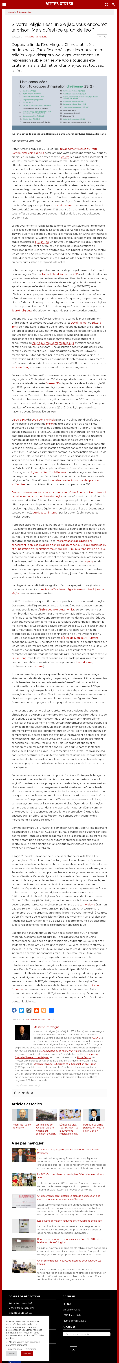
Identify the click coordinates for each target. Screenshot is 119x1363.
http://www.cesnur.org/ (27, 1085)
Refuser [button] (11, 1353)
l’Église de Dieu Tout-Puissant (48, 472)
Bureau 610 (52, 383)
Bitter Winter (59, 4)
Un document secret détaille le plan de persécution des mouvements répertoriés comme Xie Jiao (68, 1198)
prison (50, 423)
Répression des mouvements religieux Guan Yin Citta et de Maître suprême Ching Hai (70, 1242)
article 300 (20, 419)
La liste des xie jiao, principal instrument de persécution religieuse (68, 1151)
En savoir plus (14, 1349)
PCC (75, 274)
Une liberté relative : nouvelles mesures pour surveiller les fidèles (69, 1264)
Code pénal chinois (43, 419)
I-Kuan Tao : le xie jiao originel (21, 1126)
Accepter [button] (27, 1353)
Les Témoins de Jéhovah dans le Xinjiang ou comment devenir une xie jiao (45, 1129)
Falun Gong (19, 658)
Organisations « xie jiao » (40, 1019)
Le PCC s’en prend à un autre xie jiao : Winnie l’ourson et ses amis (70, 1176)
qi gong (88, 561)
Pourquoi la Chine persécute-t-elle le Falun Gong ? (93, 1127)
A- (105, 36)
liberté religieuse (22, 310)
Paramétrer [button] (30, 1349)
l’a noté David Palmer (55, 274)
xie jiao (65, 157)
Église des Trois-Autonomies (57, 609)
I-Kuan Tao (42, 241)
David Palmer (79, 322)
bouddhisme (84, 662)
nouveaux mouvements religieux (53, 342)
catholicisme (87, 904)
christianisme (65, 205)
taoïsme (38, 666)
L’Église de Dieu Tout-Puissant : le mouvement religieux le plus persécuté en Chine (70, 1129)
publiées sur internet (45, 512)
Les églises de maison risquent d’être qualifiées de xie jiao (69, 1222)
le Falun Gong (20, 367)
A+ (99, 36)
